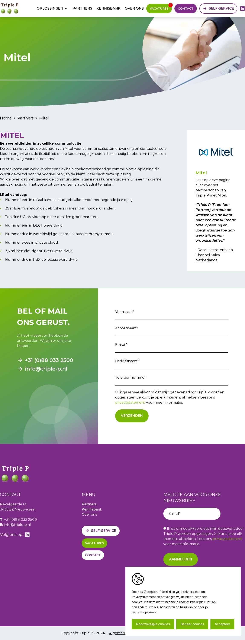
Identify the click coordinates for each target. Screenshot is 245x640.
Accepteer (222, 624)
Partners (82, 8)
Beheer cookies (192, 624)
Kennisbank (108, 8)
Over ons (134, 8)
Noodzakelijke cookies (153, 624)
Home (6, 118)
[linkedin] (242, 8)
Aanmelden (180, 559)
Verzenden (132, 416)
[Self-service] (218, 8)
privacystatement (130, 402)
